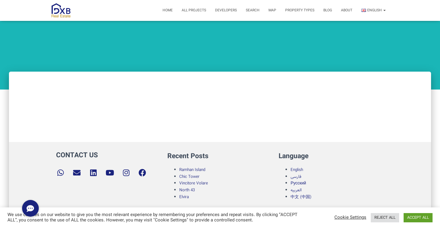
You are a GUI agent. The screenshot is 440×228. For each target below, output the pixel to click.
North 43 (187, 190)
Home (168, 10)
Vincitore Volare (193, 183)
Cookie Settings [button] (350, 218)
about (346, 10)
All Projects (194, 10)
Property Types (299, 10)
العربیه (296, 190)
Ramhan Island (192, 170)
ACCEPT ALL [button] (418, 218)
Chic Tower (189, 176)
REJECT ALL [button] (385, 218)
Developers (226, 10)
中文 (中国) (301, 197)
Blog (327, 10)
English (297, 170)
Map (272, 10)
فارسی (296, 176)
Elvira (184, 197)
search (253, 10)
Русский (298, 183)
